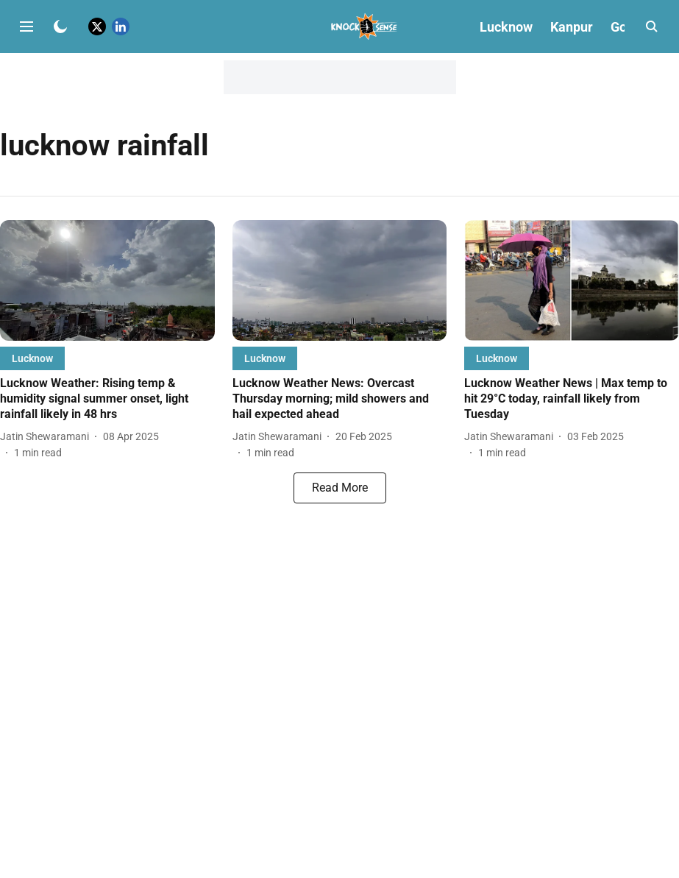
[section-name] (32, 358)
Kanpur (571, 27)
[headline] (107, 399)
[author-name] (47, 437)
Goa (622, 27)
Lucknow (506, 27)
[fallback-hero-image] (107, 280)
